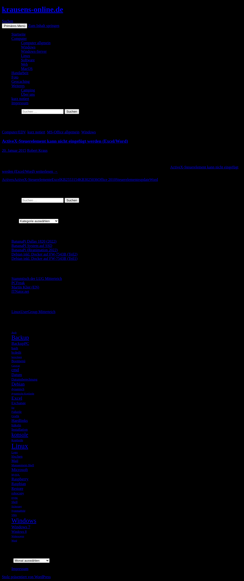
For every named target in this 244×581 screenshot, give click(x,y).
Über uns (28, 94)
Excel (56, 180)
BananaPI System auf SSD (31, 246)
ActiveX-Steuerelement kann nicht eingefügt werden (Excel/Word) (65, 141)
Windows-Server (34, 51)
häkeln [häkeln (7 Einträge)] (16, 425)
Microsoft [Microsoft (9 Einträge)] (19, 469)
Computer (19, 39)
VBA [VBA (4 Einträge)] (14, 515)
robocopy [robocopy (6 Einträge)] (17, 493)
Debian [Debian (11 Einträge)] (18, 384)
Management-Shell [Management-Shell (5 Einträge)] (22, 465)
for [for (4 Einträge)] (12, 407)
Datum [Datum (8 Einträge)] (16, 374)
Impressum (19, 103)
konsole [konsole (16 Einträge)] (19, 435)
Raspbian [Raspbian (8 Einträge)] (18, 484)
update (144, 180)
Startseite (18, 34)
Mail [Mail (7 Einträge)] (14, 461)
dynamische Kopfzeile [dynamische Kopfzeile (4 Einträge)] (22, 393)
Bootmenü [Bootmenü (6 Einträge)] (18, 361)
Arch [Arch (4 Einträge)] (13, 332)
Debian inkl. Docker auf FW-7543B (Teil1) (44, 258)
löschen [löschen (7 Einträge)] (16, 456)
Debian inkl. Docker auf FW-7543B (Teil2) (44, 254)
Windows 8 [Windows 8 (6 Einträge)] (19, 532)
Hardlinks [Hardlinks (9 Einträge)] (19, 420)
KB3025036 (88, 180)
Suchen (7, 21)
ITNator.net (20, 291)
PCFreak (18, 283)
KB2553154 (69, 180)
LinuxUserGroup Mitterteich (33, 312)
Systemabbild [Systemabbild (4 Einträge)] (18, 510)
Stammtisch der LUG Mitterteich (36, 279)
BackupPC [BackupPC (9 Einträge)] (20, 343)
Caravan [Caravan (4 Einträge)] (15, 365)
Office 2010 (107, 180)
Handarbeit (19, 73)
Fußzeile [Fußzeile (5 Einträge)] (16, 412)
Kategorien (10, 221)
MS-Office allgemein (63, 132)
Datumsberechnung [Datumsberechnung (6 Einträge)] (24, 379)
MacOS (27, 69)
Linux (25, 56)
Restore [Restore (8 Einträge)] (17, 488)
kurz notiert (20, 99)
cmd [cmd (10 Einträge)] (15, 369)
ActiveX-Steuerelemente (33, 180)
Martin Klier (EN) (25, 287)
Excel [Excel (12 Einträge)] (16, 398)
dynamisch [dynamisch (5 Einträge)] (17, 389)
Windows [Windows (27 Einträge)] (23, 520)
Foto (14, 77)
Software (28, 60)
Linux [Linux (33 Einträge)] (19, 446)
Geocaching (20, 81)
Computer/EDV (13, 132)
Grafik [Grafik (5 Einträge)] (15, 416)
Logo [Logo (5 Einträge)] (14, 452)
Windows (28, 47)
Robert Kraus (37, 150)
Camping (28, 90)
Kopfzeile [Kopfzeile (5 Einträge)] (17, 440)
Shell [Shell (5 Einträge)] (14, 502)
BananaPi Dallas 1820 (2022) (33, 241)
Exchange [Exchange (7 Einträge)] (18, 403)
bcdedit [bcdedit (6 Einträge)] (16, 352)
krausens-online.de (32, 9)
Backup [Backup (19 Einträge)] (20, 337)
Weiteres (18, 86)
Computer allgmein (36, 43)
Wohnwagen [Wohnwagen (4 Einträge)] (17, 536)
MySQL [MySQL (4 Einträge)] (15, 474)
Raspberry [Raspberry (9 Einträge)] (20, 478)
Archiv (7, 560)
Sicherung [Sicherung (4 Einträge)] (16, 506)
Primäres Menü (14, 26)
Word (154, 180)
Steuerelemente (127, 180)
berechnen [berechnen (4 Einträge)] (16, 357)
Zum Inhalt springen (43, 26)
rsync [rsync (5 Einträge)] (14, 497)
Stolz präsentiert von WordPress (26, 577)
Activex (8, 180)
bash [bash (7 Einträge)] (14, 348)
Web (24, 64)
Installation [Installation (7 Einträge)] (19, 429)
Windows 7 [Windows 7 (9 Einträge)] (20, 526)
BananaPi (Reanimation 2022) (34, 250)
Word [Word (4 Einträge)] (14, 540)
